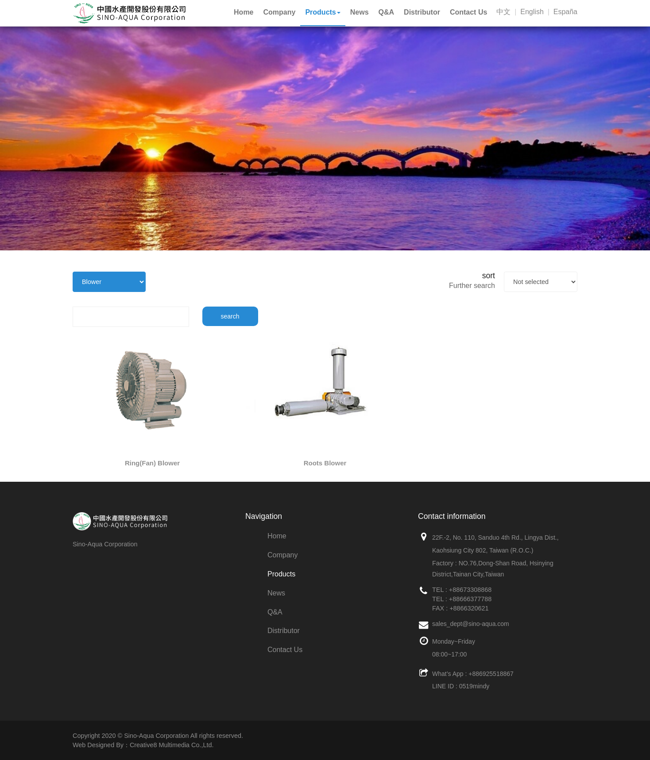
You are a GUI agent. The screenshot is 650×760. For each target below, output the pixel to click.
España (565, 11)
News (276, 593)
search (230, 316)
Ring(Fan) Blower (152, 463)
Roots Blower (325, 463)
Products (281, 574)
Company (282, 555)
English (531, 11)
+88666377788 (470, 599)
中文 (503, 11)
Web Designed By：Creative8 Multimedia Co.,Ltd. (143, 744)
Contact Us (284, 649)
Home (276, 536)
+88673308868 (470, 589)
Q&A (274, 612)
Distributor (283, 630)
